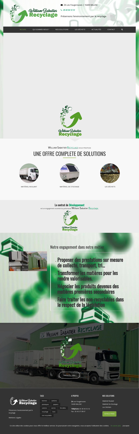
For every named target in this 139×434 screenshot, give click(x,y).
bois (54, 412)
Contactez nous (69, 375)
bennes (44, 401)
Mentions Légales (15, 418)
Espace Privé (109, 414)
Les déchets (80, 29)
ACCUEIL (23, 29)
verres (53, 408)
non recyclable (47, 415)
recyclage (45, 412)
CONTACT (111, 29)
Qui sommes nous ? (41, 29)
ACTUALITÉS (96, 29)
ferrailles (63, 408)
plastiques (45, 404)
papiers (55, 404)
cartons (44, 408)
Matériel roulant (29, 187)
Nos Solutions (61, 29)
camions (54, 401)
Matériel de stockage (69, 187)
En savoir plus (116, 426)
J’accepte (126, 426)
